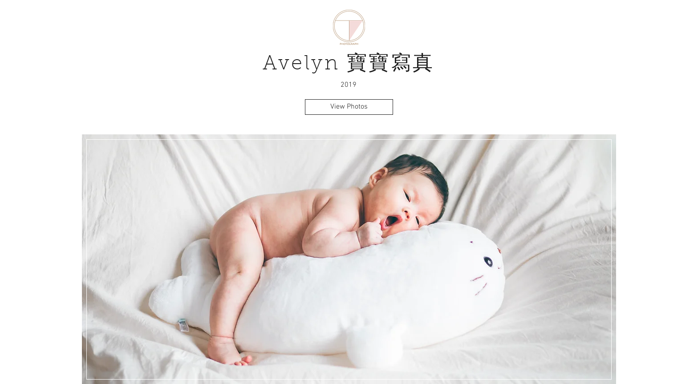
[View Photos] (349, 107)
